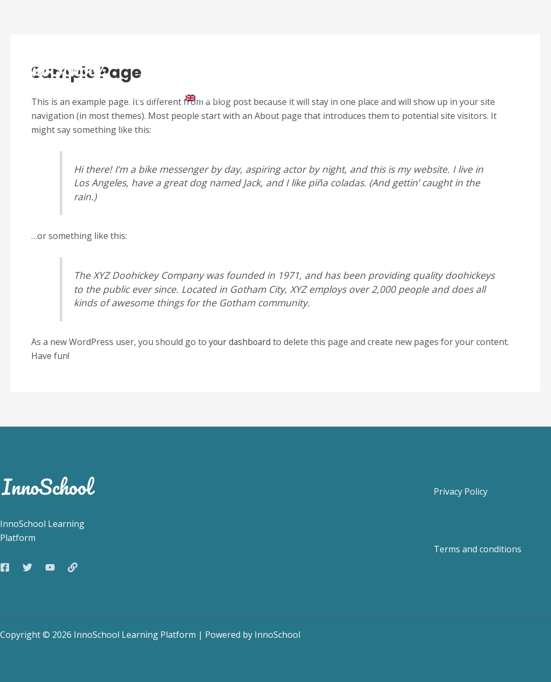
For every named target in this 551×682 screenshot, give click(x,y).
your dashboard (241, 342)
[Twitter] (27, 567)
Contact (144, 97)
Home (140, 38)
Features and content (217, 38)
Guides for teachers (398, 38)
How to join (304, 38)
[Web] (72, 567)
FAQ (478, 38)
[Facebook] (5, 567)
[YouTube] (50, 567)
